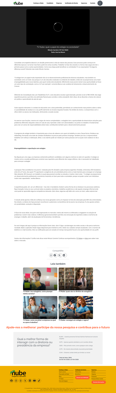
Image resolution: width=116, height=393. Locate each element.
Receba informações (98, 382)
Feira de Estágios (63, 381)
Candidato (50, 3)
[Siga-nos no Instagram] (16, 381)
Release (93, 371)
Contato (92, 3)
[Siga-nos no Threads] (21, 381)
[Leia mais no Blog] (40, 281)
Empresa (59, 3)
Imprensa (84, 3)
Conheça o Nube (38, 3)
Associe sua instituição (82, 377)
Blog (60, 376)
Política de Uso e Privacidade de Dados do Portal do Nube (78, 388)
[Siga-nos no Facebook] (11, 381)
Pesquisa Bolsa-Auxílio (97, 378)
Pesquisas (94, 376)
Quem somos (62, 371)
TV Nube (61, 378)
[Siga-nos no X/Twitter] (25, 381)
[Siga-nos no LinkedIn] (30, 381)
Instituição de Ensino (71, 3)
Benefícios (78, 374)
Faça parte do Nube (64, 374)
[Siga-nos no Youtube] (34, 381)
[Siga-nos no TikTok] (39, 381)
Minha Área (78, 371)
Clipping (93, 374)
